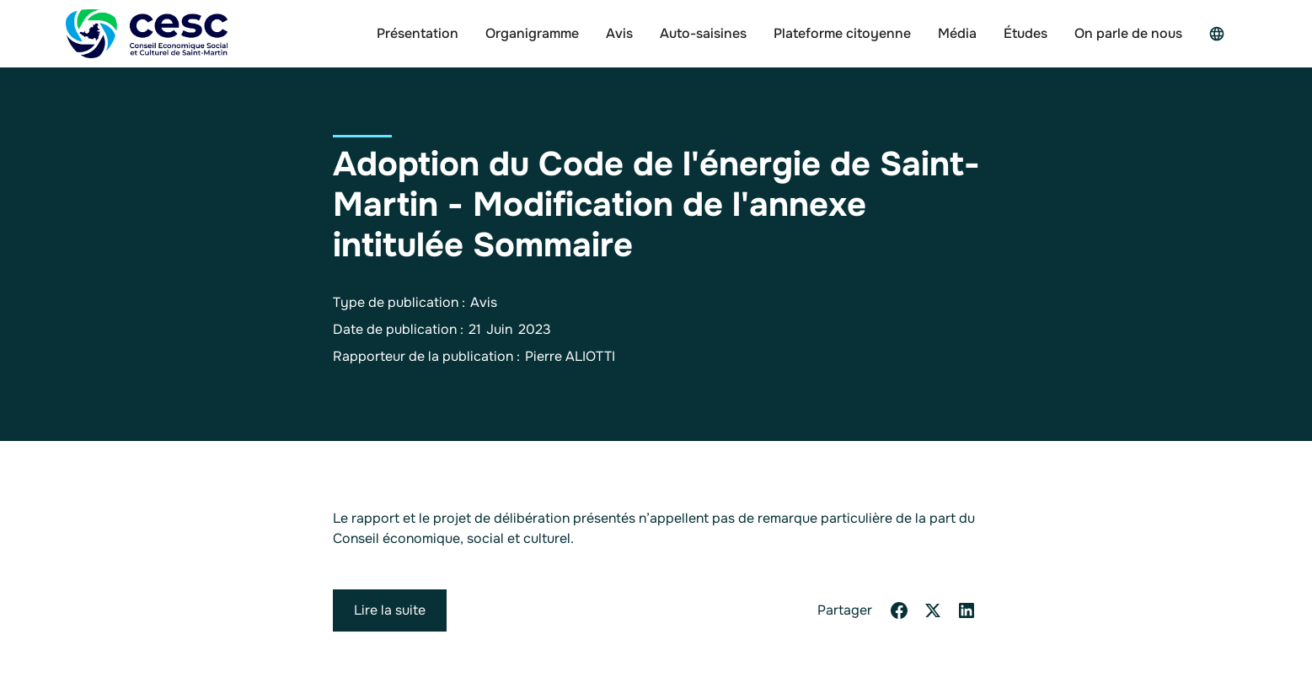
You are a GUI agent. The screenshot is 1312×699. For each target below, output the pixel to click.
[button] (1221, 34)
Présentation (417, 33)
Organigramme (532, 33)
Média (957, 33)
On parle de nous (1128, 33)
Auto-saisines (703, 33)
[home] (147, 33)
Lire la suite (390, 610)
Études (1025, 33)
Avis (619, 33)
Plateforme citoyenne (842, 33)
